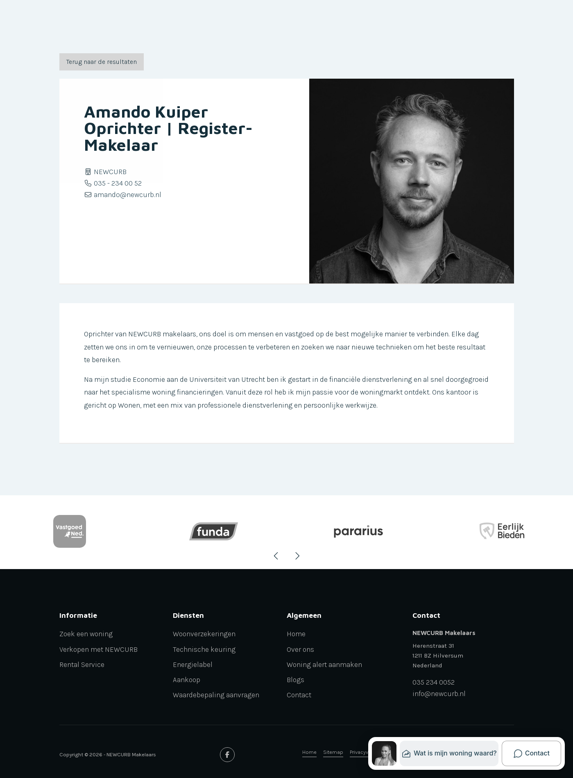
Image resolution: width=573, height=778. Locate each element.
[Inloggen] (475, 21)
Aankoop (105, 21)
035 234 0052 (433, 682)
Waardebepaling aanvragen (382, 21)
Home (309, 752)
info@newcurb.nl (439, 694)
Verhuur (144, 21)
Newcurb (187, 21)
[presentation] (276, 556)
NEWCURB (110, 172)
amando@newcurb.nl (127, 195)
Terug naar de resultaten (101, 62)
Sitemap (333, 752)
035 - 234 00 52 (118, 183)
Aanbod (320, 21)
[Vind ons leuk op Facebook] (227, 754)
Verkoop (70, 21)
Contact (445, 21)
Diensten (231, 21)
